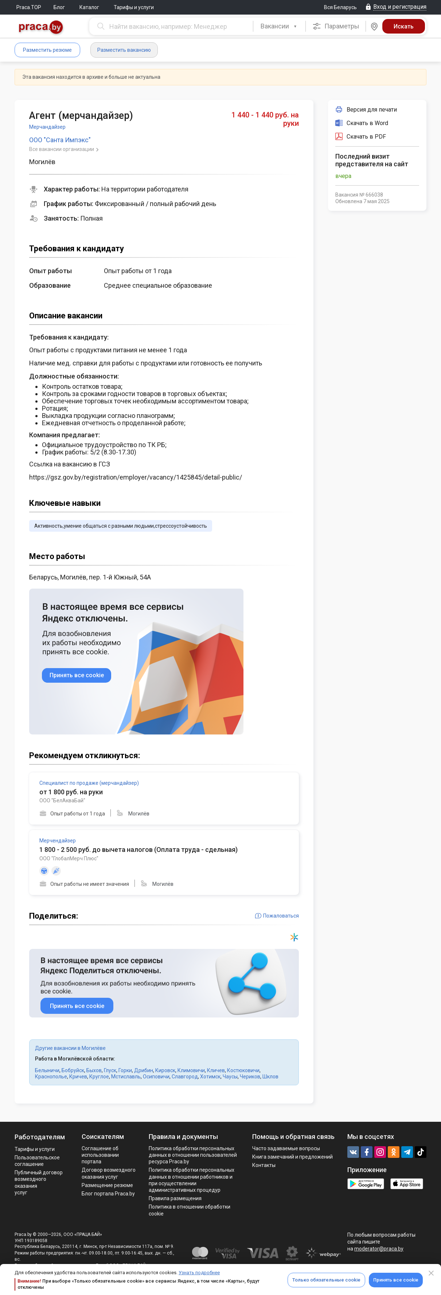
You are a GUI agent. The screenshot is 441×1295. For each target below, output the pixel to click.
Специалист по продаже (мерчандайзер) (89, 783)
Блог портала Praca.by (108, 1194)
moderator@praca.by (378, 1249)
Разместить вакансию (124, 50)
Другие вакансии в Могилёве (70, 1048)
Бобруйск (73, 1070)
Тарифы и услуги (134, 7)
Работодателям (40, 1137)
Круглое (99, 1076)
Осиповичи (156, 1076)
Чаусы (230, 1076)
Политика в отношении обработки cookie (189, 1210)
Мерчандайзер (47, 127)
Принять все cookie (395, 1280)
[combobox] (279, 26)
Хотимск (210, 1076)
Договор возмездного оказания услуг (109, 1173)
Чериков (250, 1076)
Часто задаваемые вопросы (286, 1148)
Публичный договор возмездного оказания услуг (39, 1182)
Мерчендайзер (57, 841)
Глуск (110, 1070)
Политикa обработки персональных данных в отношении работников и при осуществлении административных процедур (191, 1180)
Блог (59, 7)
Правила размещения (175, 1198)
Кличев (216, 1070)
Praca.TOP (28, 7)
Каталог (89, 7)
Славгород (185, 1076)
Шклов (270, 1076)
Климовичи (191, 1070)
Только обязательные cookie (326, 1280)
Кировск (165, 1070)
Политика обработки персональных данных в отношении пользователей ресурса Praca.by (193, 1154)
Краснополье (51, 1076)
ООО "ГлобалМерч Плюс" (68, 858)
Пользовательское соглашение (37, 1161)
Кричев (78, 1076)
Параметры (335, 26)
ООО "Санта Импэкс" (60, 140)
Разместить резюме (47, 50)
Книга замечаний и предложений (292, 1157)
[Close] (431, 1273)
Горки (125, 1070)
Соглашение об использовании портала (100, 1154)
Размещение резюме (107, 1185)
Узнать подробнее (199, 1272)
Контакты (264, 1165)
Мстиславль (126, 1076)
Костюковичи (243, 1070)
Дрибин (143, 1070)
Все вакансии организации (62, 149)
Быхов (94, 1070)
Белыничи (47, 1070)
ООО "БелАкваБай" (62, 800)
